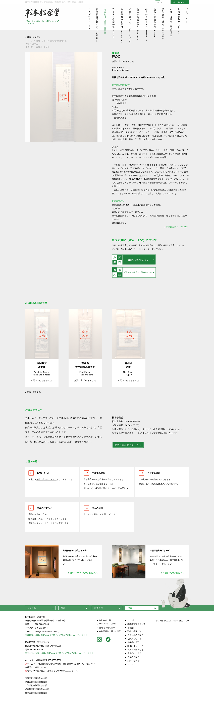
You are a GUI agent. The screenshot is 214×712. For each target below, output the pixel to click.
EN (162, 3)
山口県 (46, 47)
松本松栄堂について (136, 624)
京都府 (39, 47)
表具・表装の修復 (135, 650)
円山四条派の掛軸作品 (57, 41)
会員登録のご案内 (135, 635)
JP (157, 3)
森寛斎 (35, 44)
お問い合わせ (133, 661)
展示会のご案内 (134, 653)
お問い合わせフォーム (46, 479)
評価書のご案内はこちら (174, 573)
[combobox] (40, 608)
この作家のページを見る (177, 227)
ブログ (130, 664)
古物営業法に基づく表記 (110, 631)
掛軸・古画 (41, 41)
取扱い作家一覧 (134, 631)
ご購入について (134, 639)
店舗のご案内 (133, 657)
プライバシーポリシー (109, 624)
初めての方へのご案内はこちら (84, 573)
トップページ (133, 620)
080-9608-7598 (42, 624)
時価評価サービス (135, 646)
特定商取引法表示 (107, 628)
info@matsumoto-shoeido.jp (47, 631)
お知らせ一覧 (105, 620)
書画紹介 (131, 628)
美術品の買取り (134, 642)
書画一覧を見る (33, 37)
